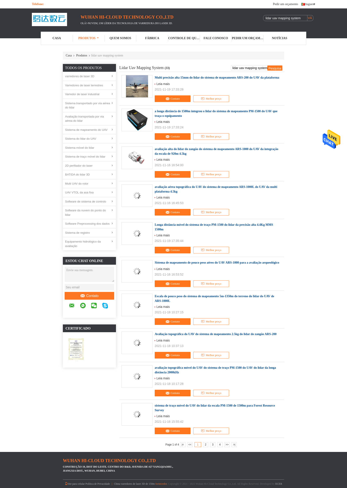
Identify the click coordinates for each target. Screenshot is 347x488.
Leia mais (163, 84)
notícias (279, 38)
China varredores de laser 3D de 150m (134, 483)
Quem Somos (120, 38)
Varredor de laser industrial (82, 94)
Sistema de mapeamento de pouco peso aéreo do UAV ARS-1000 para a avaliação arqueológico (217, 262)
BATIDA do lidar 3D (77, 174)
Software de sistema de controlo (85, 201)
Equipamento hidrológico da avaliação (83, 244)
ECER (278, 483)
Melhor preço (211, 98)
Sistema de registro (77, 232)
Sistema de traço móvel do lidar (85, 156)
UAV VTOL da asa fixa (79, 192)
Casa (56, 38)
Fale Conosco (216, 38)
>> (227, 444)
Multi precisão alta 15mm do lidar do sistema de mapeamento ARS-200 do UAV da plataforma (217, 77)
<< (189, 444)
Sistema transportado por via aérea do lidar (87, 105)
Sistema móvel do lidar (79, 147)
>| (234, 444)
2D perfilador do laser (79, 165)
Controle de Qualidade (184, 38)
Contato (89, 296)
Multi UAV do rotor (76, 183)
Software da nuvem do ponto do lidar (85, 212)
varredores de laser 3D (79, 76)
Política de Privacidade (97, 483)
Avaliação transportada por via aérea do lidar (84, 119)
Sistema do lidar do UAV (80, 138)
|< (183, 444)
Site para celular (75, 483)
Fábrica (152, 38)
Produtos (88, 38)
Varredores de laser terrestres (84, 85)
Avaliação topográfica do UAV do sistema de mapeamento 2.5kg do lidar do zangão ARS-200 (215, 334)
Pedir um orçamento (285, 4)
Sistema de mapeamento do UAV (86, 129)
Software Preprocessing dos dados (87, 223)
